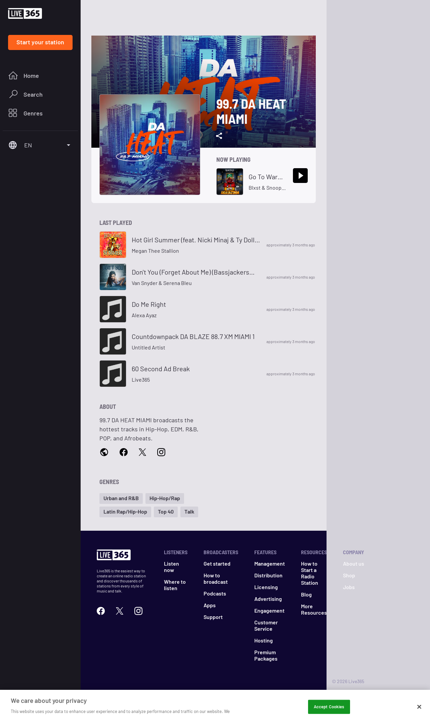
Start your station (40, 42)
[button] (121, 498)
